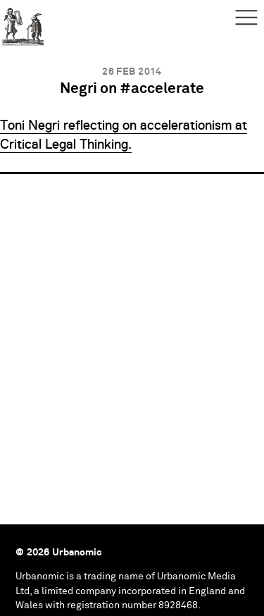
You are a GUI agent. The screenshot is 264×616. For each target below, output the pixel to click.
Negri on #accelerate (132, 89)
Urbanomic (23, 23)
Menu (246, 17)
